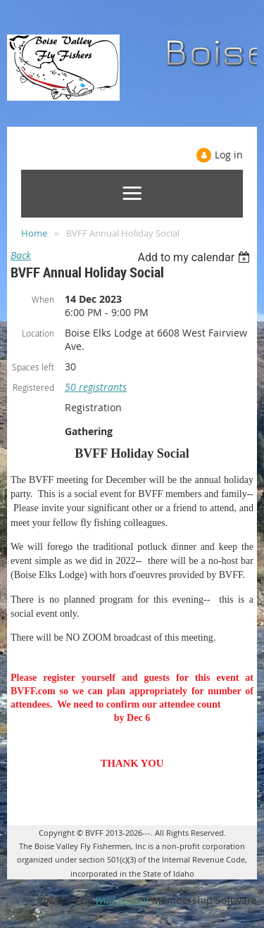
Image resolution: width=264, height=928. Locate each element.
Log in (229, 154)
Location (38, 333)
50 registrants (96, 387)
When (43, 299)
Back (21, 255)
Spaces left (33, 366)
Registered (33, 387)
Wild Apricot (122, 900)
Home (34, 233)
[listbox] (195, 257)
